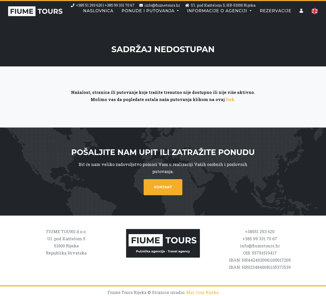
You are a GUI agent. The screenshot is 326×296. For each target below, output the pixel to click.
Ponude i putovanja (148, 21)
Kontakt (163, 187)
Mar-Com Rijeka (202, 292)
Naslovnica (98, 21)
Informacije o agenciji (218, 21)
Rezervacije (275, 21)
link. (230, 99)
